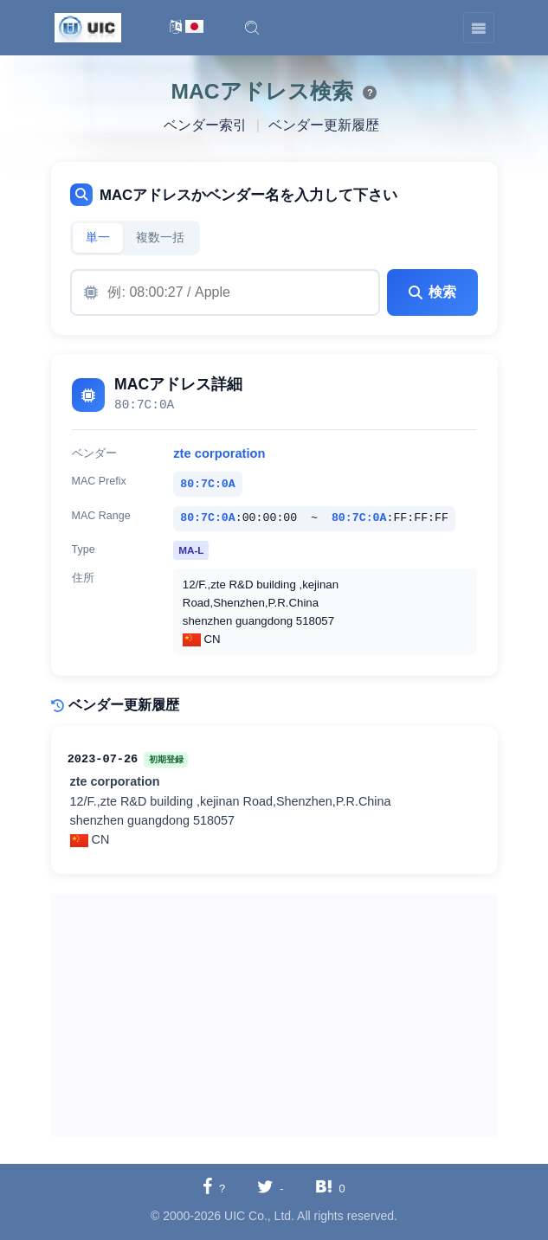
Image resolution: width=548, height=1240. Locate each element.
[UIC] (88, 26)
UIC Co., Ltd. (259, 1216)
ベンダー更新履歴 (323, 125)
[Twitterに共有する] (270, 1187)
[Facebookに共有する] (214, 1187)
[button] (252, 27)
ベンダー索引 (205, 125)
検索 (432, 292)
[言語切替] (186, 28)
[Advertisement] (274, 1015)
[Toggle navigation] (478, 27)
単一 (98, 237)
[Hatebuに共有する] (330, 1187)
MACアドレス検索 (262, 91)
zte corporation (219, 453)
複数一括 (160, 237)
